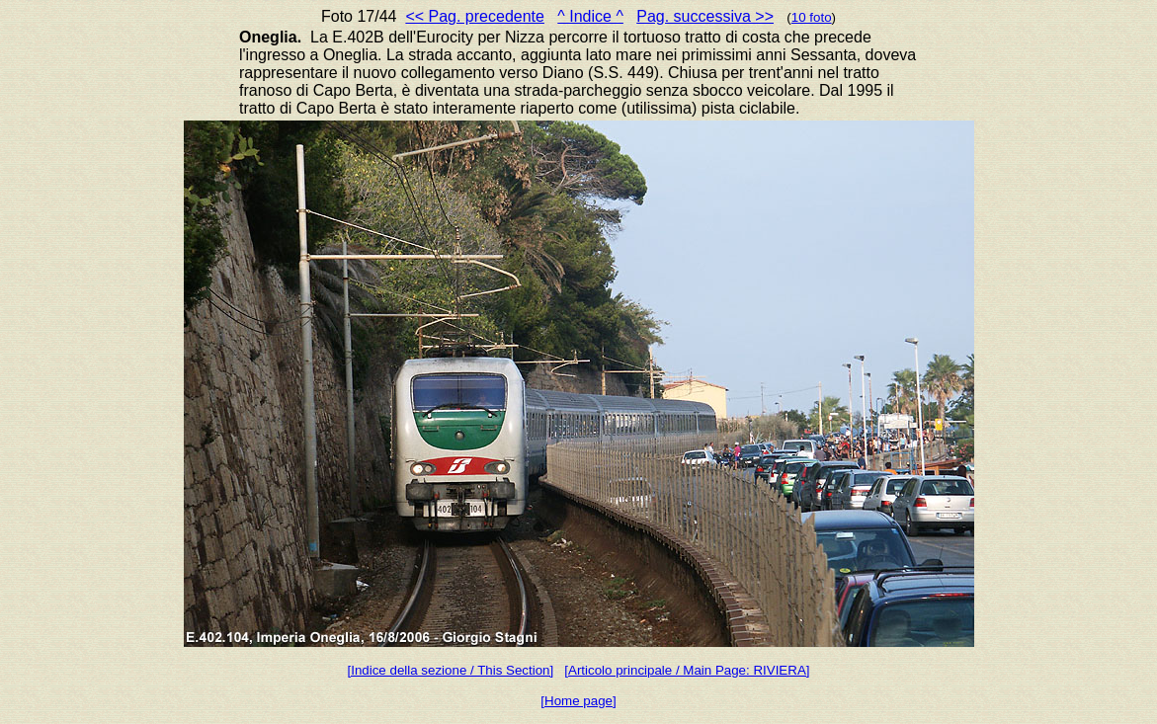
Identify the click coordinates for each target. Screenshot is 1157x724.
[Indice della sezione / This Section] (451, 670)
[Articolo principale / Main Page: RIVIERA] (686, 670)
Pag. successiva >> (705, 16)
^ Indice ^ (590, 16)
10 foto (811, 17)
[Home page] (578, 700)
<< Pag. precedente (474, 16)
